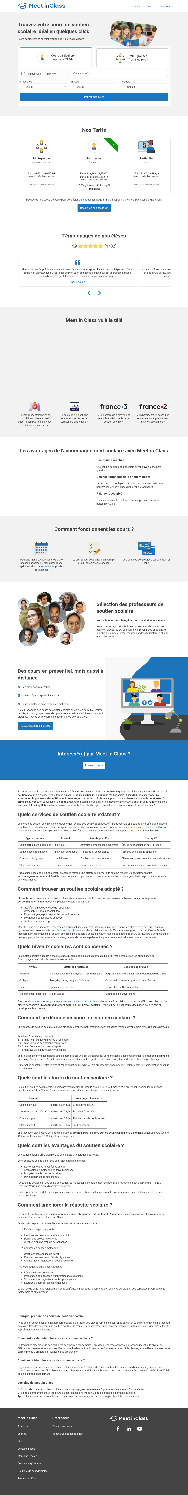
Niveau (75, 81)
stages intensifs (45, 566)
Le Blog (22, 1433)
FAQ (20, 1441)
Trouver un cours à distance (35, 725)
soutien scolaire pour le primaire (49, 1001)
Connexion (164, 6)
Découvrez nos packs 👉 (94, 207)
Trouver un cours (94, 765)
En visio (50, 73)
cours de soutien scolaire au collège (143, 827)
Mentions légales (27, 1456)
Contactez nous (26, 1448)
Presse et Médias (28, 1478)
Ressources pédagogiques (67, 1433)
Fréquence (26, 81)
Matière (126, 81)
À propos (23, 1426)
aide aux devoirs (67, 930)
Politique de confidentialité (33, 1471)
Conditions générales (29, 1463)
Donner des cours (143, 6)
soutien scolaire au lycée (85, 1001)
